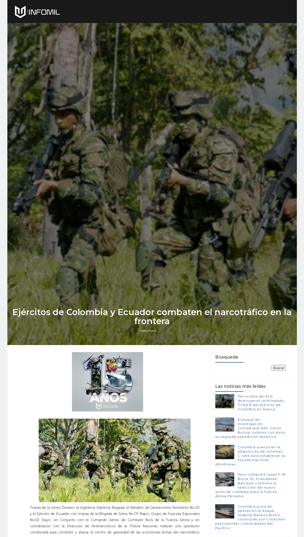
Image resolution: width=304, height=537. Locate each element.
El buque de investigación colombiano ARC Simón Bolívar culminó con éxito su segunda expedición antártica (250, 428)
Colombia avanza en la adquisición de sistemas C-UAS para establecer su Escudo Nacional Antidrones (250, 455)
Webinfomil (148, 330)
